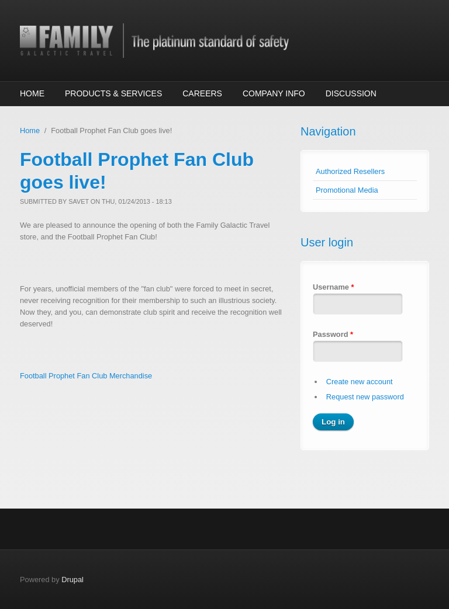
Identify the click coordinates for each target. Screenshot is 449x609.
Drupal (72, 579)
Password (333, 334)
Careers (202, 93)
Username (333, 287)
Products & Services (113, 93)
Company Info (274, 93)
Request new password (365, 396)
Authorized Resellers (350, 171)
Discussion (351, 93)
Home (32, 93)
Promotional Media (347, 190)
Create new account (359, 381)
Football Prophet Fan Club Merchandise (86, 375)
